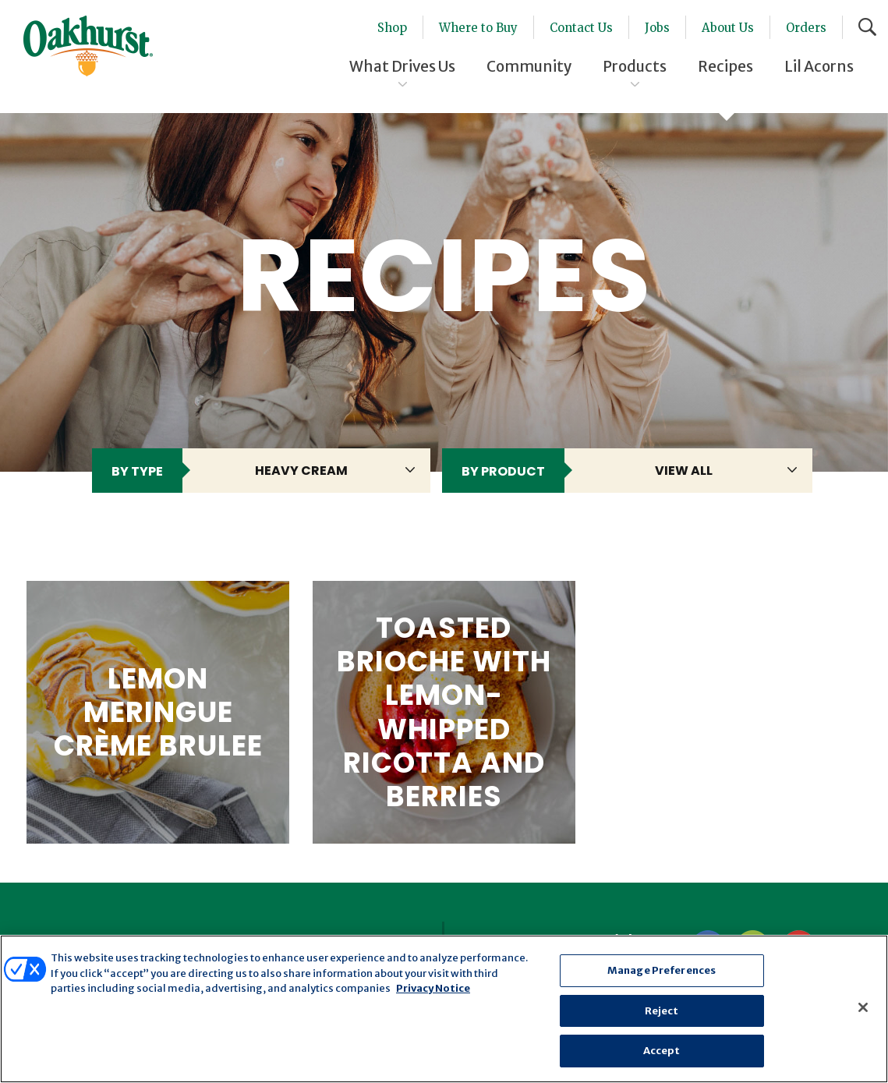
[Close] (863, 1007)
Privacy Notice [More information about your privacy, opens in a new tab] (433, 988)
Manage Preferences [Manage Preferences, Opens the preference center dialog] (661, 970)
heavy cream (301, 471)
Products (635, 66)
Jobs (657, 27)
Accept (662, 1050)
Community (528, 66)
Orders (806, 27)
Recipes (725, 66)
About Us (728, 27)
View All (684, 471)
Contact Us (581, 27)
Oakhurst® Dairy (88, 46)
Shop (392, 27)
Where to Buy (478, 27)
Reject (662, 1011)
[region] (444, 1009)
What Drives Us (402, 66)
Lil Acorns (819, 66)
